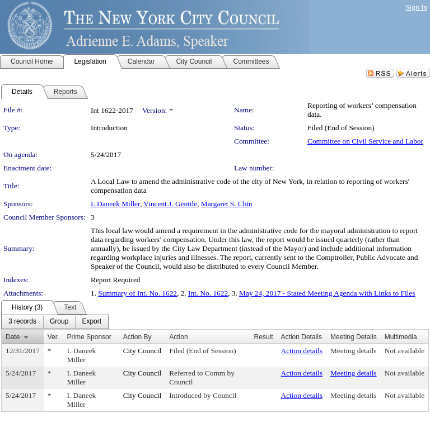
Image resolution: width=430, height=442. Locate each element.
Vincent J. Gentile (170, 203)
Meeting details (353, 350)
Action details (301, 350)
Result (263, 337)
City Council (142, 350)
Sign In (416, 7)
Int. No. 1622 (208, 293)
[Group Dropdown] (59, 322)
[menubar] (55, 322)
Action (178, 337)
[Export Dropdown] (91, 322)
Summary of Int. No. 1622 (137, 293)
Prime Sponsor (89, 337)
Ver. (53, 337)
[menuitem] (22, 322)
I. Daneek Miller (115, 203)
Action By (137, 337)
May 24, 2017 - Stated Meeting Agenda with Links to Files (327, 293)
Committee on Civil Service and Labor (365, 141)
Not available (404, 350)
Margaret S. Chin (227, 203)
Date (13, 337)
